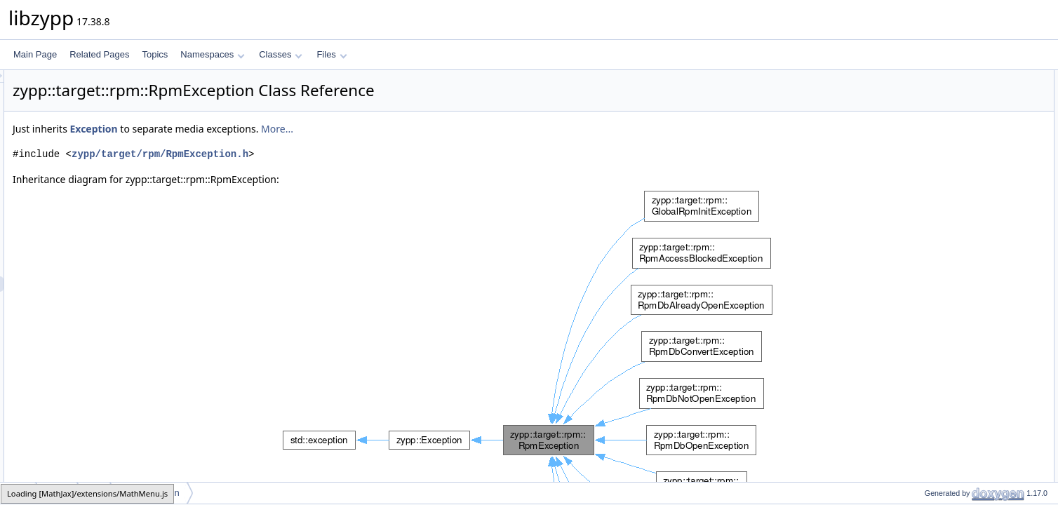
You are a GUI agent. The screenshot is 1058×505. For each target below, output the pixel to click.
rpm (94, 492)
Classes (280, 54)
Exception (269, 128)
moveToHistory (940, 479)
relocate (928, 278)
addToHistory (937, 464)
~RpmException (942, 124)
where (924, 263)
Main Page (35, 54)
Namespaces (212, 54)
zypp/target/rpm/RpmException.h (335, 154)
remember (932, 356)
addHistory (933, 433)
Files (331, 54)
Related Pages (99, 54)
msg (921, 309)
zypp (18, 492)
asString (928, 325)
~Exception (934, 247)
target (57, 492)
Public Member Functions (949, 78)
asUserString (937, 340)
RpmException (940, 93)
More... (452, 128)
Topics (155, 54)
